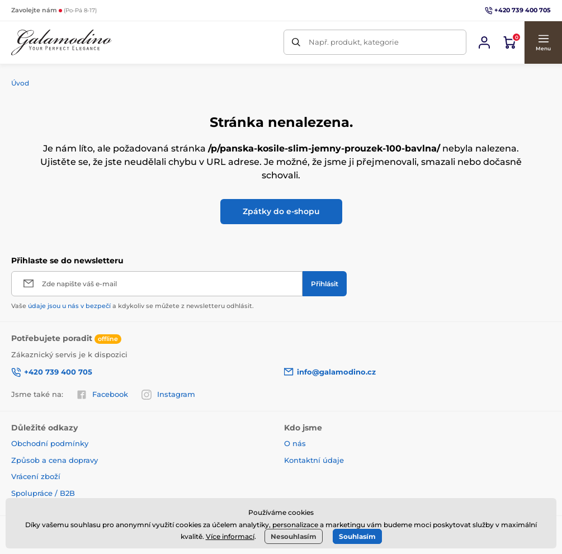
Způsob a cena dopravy (55, 460)
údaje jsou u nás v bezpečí (69, 306)
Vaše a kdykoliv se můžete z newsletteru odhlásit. (132, 306)
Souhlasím (357, 536)
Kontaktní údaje (314, 460)
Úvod (20, 83)
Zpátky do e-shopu (281, 211)
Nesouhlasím (294, 536)
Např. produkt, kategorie (354, 41)
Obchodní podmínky (49, 443)
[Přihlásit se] (484, 42)
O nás (295, 443)
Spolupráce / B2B (43, 493)
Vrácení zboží (35, 476)
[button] (543, 42)
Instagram (168, 394)
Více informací (230, 536)
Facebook (102, 394)
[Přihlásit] (325, 283)
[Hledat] (296, 42)
